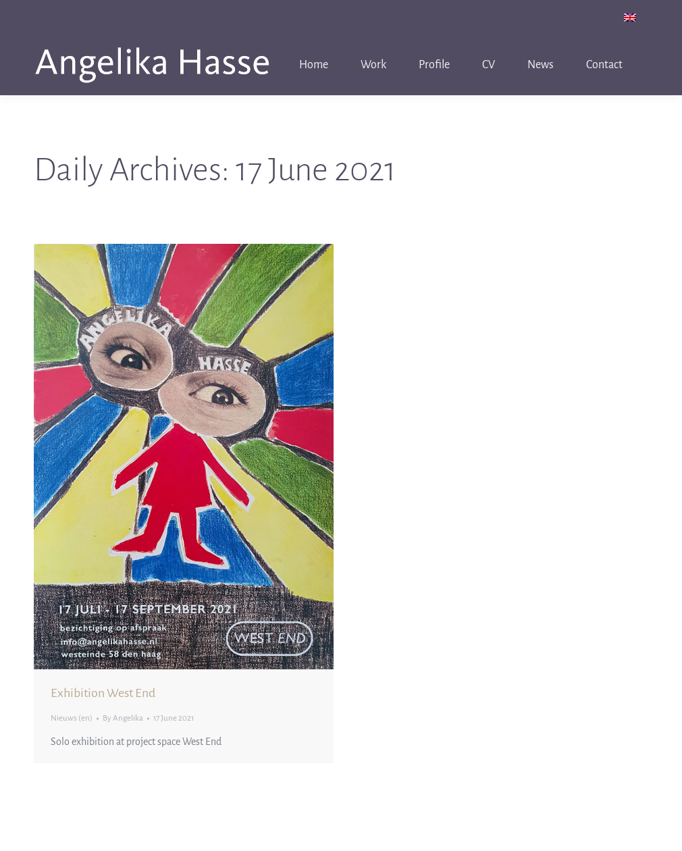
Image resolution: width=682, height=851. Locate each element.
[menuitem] (630, 17)
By (123, 718)
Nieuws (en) (72, 718)
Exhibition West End (103, 693)
